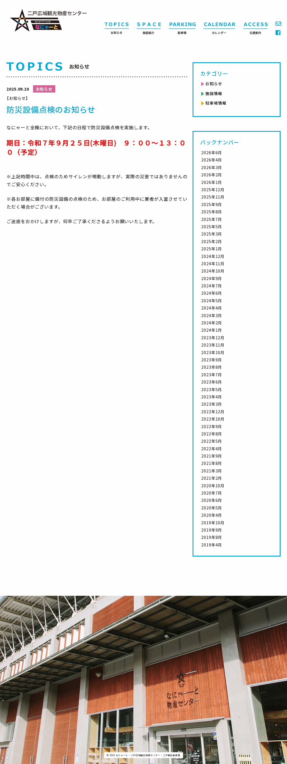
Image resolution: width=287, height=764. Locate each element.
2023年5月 (211, 389)
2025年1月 (211, 248)
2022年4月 (211, 448)
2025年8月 (211, 211)
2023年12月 (212, 337)
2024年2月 (211, 323)
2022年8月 (211, 434)
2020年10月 (212, 485)
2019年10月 (212, 522)
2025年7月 (211, 219)
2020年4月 (211, 515)
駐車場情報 (215, 103)
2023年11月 (212, 345)
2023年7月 (211, 374)
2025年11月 (212, 197)
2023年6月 (211, 382)
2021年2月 (211, 478)
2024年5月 (211, 300)
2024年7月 (211, 285)
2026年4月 (211, 160)
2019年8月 (211, 537)
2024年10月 (212, 271)
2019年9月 (211, 530)
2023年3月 (211, 404)
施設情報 (213, 93)
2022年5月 (211, 441)
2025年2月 (211, 241)
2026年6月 (211, 152)
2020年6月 (211, 500)
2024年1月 (211, 330)
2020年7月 (211, 493)
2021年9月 (211, 456)
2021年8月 (211, 463)
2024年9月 (211, 278)
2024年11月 (212, 263)
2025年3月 (211, 234)
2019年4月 (211, 545)
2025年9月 (211, 204)
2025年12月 (212, 189)
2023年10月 (212, 352)
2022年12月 (212, 411)
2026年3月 (211, 167)
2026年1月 (211, 182)
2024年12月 (212, 256)
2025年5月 (211, 226)
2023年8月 (211, 367)
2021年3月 (211, 471)
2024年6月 (211, 293)
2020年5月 (211, 508)
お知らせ (213, 83)
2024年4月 (211, 308)
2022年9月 (211, 426)
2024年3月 (211, 315)
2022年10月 (212, 419)
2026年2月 (211, 174)
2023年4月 (211, 397)
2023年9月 (211, 360)
